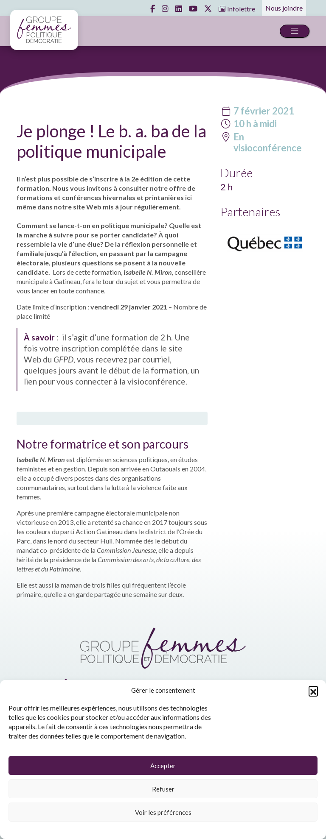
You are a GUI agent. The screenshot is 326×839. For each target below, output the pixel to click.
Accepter (163, 765)
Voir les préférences (163, 812)
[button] (313, 690)
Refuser (163, 789)
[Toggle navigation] (294, 31)
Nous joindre (284, 8)
